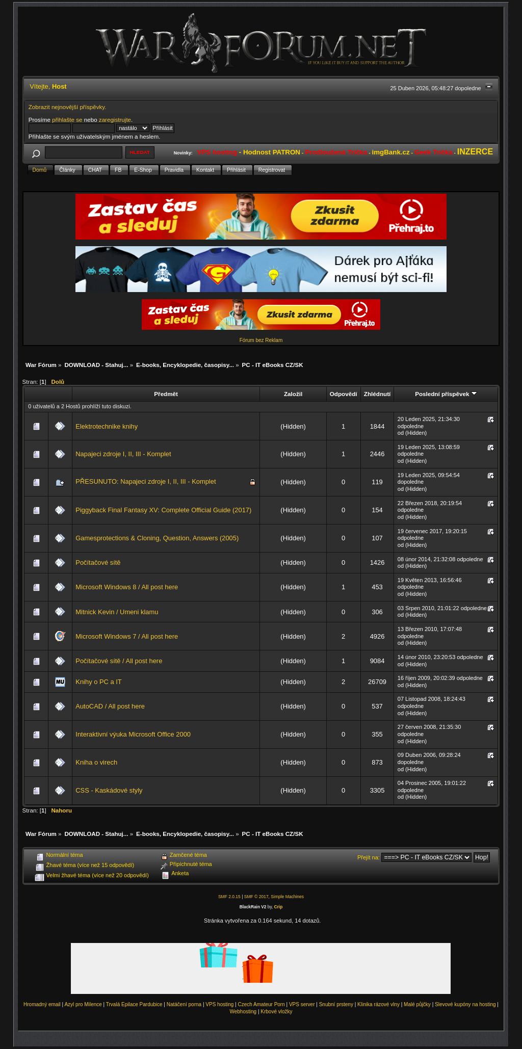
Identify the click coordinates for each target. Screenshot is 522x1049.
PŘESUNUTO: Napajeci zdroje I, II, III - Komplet (145, 481)
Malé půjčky (417, 1004)
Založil (293, 393)
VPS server (302, 1004)
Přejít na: (368, 857)
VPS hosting (219, 1004)
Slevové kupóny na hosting (465, 1004)
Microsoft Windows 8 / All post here (126, 587)
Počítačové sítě (97, 562)
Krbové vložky (276, 1011)
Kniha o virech (96, 762)
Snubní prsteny (336, 1004)
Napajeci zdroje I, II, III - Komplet (123, 454)
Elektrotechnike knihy (106, 426)
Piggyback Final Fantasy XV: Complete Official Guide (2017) (163, 510)
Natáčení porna (184, 1004)
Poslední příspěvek (446, 393)
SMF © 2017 (256, 896)
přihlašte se (67, 119)
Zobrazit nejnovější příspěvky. (68, 106)
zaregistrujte (115, 119)
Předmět (166, 393)
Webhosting (242, 1011)
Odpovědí (343, 393)
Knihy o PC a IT (98, 682)
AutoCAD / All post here (110, 706)
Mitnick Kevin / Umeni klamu (116, 612)
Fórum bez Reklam (261, 340)
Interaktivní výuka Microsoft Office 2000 (133, 734)
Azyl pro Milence (82, 1004)
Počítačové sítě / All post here (118, 661)
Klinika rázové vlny (378, 1004)
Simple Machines (287, 896)
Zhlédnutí (377, 393)
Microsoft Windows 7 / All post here (126, 636)
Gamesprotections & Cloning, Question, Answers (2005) (157, 538)
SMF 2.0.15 (229, 896)
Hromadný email (42, 1004)
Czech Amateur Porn (261, 1004)
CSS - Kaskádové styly (108, 790)
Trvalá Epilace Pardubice (134, 1004)
